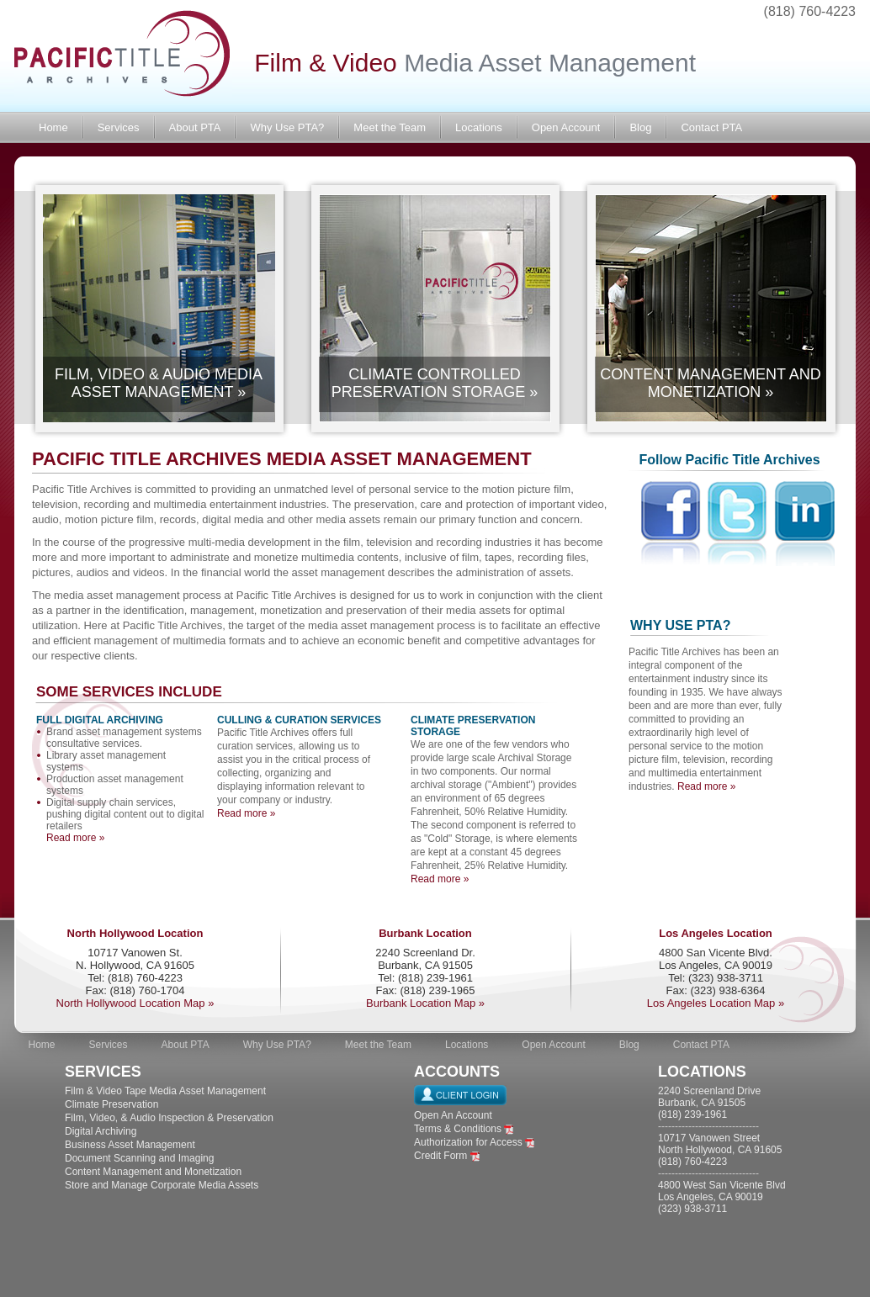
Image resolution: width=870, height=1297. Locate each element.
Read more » (75, 838)
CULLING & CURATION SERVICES (299, 720)
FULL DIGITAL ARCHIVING (99, 720)
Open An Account (453, 1115)
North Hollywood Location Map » (135, 1003)
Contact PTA (711, 127)
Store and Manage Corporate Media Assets (161, 1185)
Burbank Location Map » (425, 1003)
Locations (478, 127)
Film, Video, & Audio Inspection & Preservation (169, 1118)
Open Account (566, 127)
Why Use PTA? (287, 127)
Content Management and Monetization (153, 1172)
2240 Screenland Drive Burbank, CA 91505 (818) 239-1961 (709, 1102)
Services (119, 127)
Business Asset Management (130, 1145)
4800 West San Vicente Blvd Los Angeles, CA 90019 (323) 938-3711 (722, 1197)
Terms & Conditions (457, 1129)
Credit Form (440, 1156)
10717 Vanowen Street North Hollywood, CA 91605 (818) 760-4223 (720, 1149)
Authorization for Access (468, 1142)
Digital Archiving (100, 1131)
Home (53, 127)
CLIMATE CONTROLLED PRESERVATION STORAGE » (435, 383)
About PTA (195, 127)
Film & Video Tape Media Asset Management (165, 1091)
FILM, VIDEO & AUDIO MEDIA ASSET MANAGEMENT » (159, 383)
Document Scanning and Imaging (139, 1158)
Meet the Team (389, 127)
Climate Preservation (111, 1104)
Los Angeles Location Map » (715, 1003)
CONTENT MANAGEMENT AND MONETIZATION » (710, 383)
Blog (640, 127)
